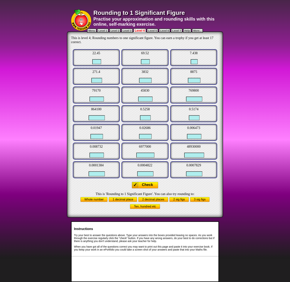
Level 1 (102, 30)
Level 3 (127, 30)
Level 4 (140, 30)
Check (147, 185)
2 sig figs (179, 199)
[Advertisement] (145, 4)
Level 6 (164, 30)
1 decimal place (123, 199)
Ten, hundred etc (145, 206)
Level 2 (115, 30)
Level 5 (152, 30)
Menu (91, 30)
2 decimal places (153, 199)
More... (197, 30)
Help (187, 30)
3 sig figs (200, 199)
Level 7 (176, 30)
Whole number (94, 199)
